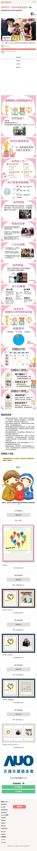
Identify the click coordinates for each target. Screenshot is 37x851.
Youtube (3, 839)
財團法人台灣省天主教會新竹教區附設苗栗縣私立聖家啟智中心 (18, 503)
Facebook (3, 842)
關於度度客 (4, 804)
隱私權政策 (4, 812)
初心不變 (3, 807)
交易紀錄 (18, 791)
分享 (33, 14)
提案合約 (3, 823)
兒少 (30, 7)
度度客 (9, 2)
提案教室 (3, 820)
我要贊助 (19, 806)
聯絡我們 (3, 834)
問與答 (18, 64)
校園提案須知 (4, 828)
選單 (34, 2)
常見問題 (3, 817)
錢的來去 (18, 67)
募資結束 (18, 515)
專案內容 (18, 57)
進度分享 (18, 60)
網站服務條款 (4, 809)
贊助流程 (3, 825)
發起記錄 (18, 787)
